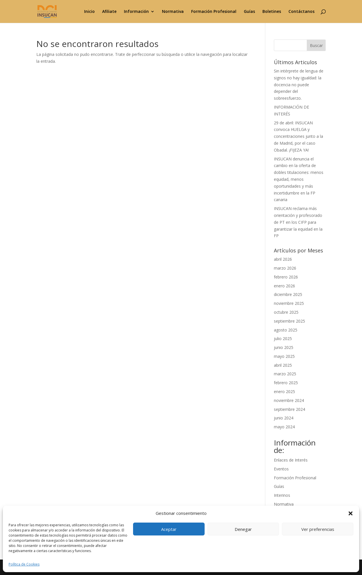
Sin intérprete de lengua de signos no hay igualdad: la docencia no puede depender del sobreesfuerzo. (298, 84)
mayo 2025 (284, 356)
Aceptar (169, 529)
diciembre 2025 (288, 294)
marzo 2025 (285, 373)
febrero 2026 (286, 277)
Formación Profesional (213, 11)
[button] (350, 513)
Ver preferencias (317, 529)
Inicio (89, 11)
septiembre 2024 (289, 409)
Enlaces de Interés (291, 460)
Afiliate (109, 11)
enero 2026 (284, 286)
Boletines (271, 11)
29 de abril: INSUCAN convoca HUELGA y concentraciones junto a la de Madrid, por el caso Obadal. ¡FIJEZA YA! (298, 136)
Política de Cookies (24, 564)
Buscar (316, 45)
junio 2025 (283, 347)
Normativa (173, 11)
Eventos (281, 469)
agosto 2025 (285, 330)
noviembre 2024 (289, 400)
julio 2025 (283, 338)
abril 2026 (283, 259)
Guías (249, 11)
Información (136, 11)
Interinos (282, 495)
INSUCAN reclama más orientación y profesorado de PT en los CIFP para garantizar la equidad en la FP (298, 222)
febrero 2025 (286, 382)
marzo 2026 (285, 268)
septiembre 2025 (289, 321)
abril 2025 (283, 365)
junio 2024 (283, 418)
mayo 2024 (284, 426)
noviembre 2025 (289, 303)
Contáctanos (301, 11)
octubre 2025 (286, 312)
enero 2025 (284, 391)
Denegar (243, 529)
